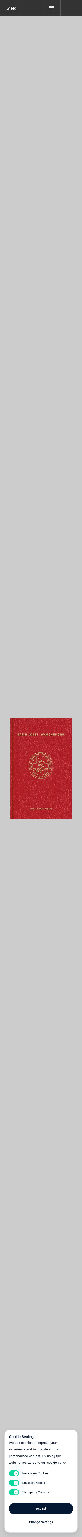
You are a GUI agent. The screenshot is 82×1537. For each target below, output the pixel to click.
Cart (41, 765)
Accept (41, 1508)
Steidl (12, 8)
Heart (24, 765)
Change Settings (41, 1522)
